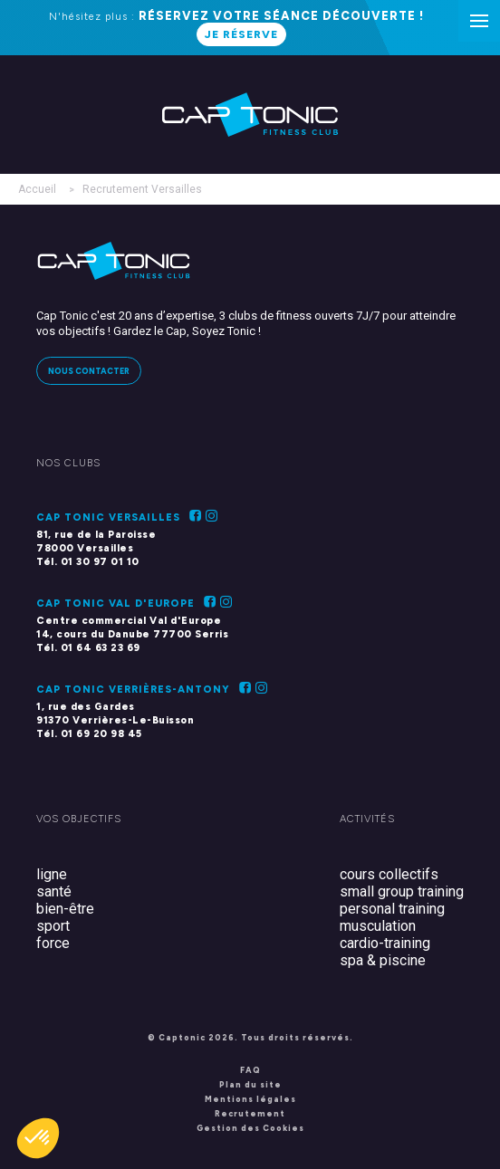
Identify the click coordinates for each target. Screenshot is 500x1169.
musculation (378, 925)
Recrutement (250, 1113)
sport (53, 925)
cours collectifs (389, 874)
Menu (485, 11)
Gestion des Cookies (250, 1128)
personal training (392, 908)
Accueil (37, 189)
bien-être (65, 908)
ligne (51, 874)
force (53, 943)
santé (54, 891)
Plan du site (250, 1084)
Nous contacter (89, 371)
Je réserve (241, 34)
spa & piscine (383, 960)
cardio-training (385, 943)
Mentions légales (250, 1099)
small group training (402, 891)
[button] (38, 1138)
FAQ (250, 1070)
